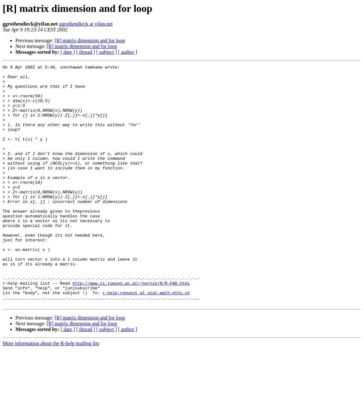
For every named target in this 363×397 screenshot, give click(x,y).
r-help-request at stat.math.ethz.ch (146, 339)
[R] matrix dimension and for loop (90, 40)
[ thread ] (85, 52)
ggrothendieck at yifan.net (86, 24)
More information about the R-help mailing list (51, 391)
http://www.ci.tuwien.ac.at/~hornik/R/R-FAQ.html (131, 327)
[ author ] (127, 52)
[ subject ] (106, 52)
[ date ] (67, 52)
